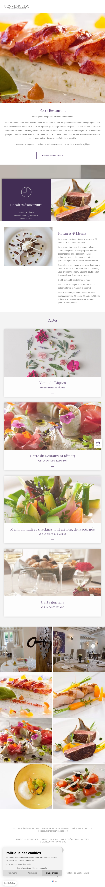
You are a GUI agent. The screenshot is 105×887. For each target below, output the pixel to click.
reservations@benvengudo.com (54, 831)
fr (56, 881)
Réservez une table (52, 156)
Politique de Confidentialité (77, 873)
